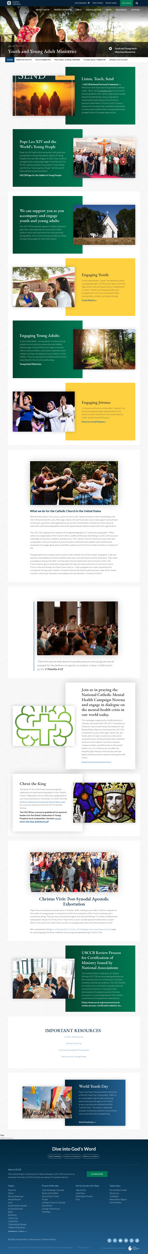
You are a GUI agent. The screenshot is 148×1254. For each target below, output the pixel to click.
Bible (10, 1212)
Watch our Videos (91, 1156)
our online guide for (66, 929)
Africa (11, 1193)
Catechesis (13, 1221)
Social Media (115, 1202)
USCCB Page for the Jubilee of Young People (40, 175)
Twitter (109, 1240)
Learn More (97, 1174)
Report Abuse (111, 3)
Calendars (114, 1196)
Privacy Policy (83, 1247)
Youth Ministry (43, 60)
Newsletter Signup (118, 1199)
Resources (114, 1193)
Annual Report (14, 1199)
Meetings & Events (84, 1196)
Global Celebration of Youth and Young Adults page (42, 801)
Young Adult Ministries (30, 364)
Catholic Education (16, 1227)
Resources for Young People (74, 1056)
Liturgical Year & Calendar (54, 1202)
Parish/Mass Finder (118, 1190)
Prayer (45, 1199)
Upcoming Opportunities (100, 929)
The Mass (46, 1212)
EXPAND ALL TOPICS (16, 1231)
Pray (78, 1199)
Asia (10, 1202)
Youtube (120, 1240)
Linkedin (126, 1240)
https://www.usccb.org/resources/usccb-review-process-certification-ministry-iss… (102, 1004)
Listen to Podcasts (72, 1156)
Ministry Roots (24, 60)
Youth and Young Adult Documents (74, 1050)
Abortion (12, 1190)
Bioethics (12, 1215)
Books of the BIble (50, 1193)
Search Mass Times (50, 1196)
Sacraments (47, 1205)
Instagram (132, 1240)
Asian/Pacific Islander (17, 1205)
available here (105, 90)
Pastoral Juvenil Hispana (67, 60)
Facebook (115, 1240)
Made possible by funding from (114, 1248)
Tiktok (137, 1240)
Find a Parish (98, 3)
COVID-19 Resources (74, 1037)
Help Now (126, 3)
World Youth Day (118, 60)
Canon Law (13, 1218)
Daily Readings (81, 3)
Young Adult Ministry (94, 60)
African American (15, 1196)
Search (137, 3)
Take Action (81, 1190)
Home (10, 60)
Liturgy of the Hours (51, 1208)
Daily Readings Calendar (89, 3)
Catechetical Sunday (17, 1224)
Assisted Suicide (15, 1208)
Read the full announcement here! (96, 762)
